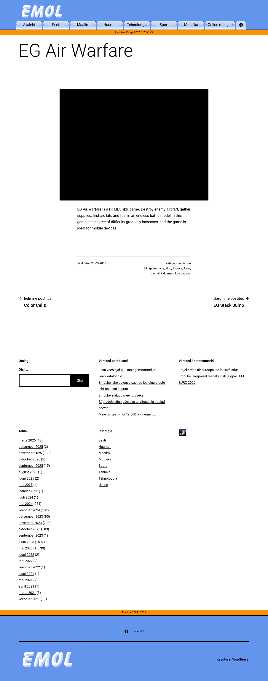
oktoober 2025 (29, 459)
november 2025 (30, 453)
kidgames (167, 273)
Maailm (104, 453)
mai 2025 (26, 485)
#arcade (158, 268)
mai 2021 (26, 580)
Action (186, 263)
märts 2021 (27, 593)
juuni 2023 (26, 542)
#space (177, 268)
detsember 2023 (31, 516)
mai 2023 (26, 548)
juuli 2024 (26, 497)
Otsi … (23, 369)
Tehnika (104, 472)
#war (187, 268)
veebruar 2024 (29, 510)
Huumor (105, 447)
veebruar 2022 (29, 567)
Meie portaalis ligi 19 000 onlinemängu (127, 414)
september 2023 (31, 535)
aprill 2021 (26, 586)
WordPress (240, 659)
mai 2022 (26, 561)
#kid (168, 268)
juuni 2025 (26, 478)
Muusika (105, 459)
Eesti (102, 440)
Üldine (103, 485)
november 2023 (30, 523)
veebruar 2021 (29, 599)
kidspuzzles (183, 273)
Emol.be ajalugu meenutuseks (121, 395)
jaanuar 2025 (28, 491)
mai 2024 (26, 504)
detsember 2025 (31, 447)
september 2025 (31, 466)
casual (155, 273)
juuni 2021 (26, 574)
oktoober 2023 (29, 529)
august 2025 (28, 472)
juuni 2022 (26, 555)
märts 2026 (27, 440)
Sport (103, 466)
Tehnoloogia (108, 478)
